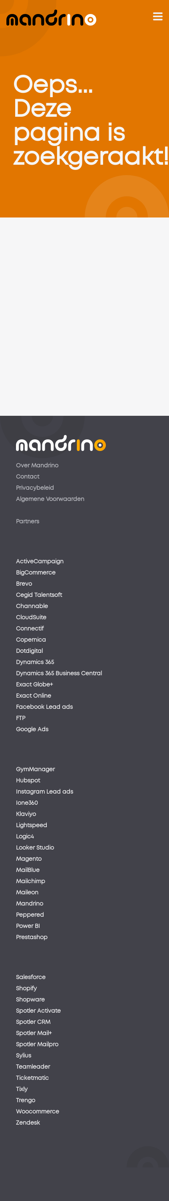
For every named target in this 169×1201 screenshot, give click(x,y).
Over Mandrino (37, 466)
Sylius (23, 1056)
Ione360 (27, 803)
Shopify (26, 989)
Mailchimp (30, 881)
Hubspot (28, 781)
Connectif (30, 629)
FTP (20, 718)
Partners (27, 522)
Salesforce (31, 977)
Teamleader (33, 1067)
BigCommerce (36, 573)
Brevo (24, 584)
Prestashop (32, 937)
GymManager (35, 769)
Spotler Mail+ (34, 1033)
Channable (32, 606)
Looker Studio (35, 848)
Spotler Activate (38, 1011)
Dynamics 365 (35, 662)
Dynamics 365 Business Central (59, 673)
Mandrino (29, 904)
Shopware (30, 1000)
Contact (27, 477)
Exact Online (33, 696)
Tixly (22, 1089)
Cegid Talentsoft (39, 595)
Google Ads (32, 729)
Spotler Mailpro (37, 1044)
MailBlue (28, 870)
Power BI (28, 926)
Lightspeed (31, 825)
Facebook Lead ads (44, 707)
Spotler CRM (33, 1022)
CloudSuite (31, 617)
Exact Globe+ (34, 685)
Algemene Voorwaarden (50, 499)
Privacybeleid (35, 488)
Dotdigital (29, 651)
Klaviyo (26, 814)
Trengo (25, 1100)
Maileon (27, 893)
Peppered (30, 915)
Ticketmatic (32, 1078)
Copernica (31, 640)
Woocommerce (37, 1112)
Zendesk (28, 1123)
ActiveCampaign (40, 562)
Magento (29, 859)
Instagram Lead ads (44, 792)
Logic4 (25, 837)
